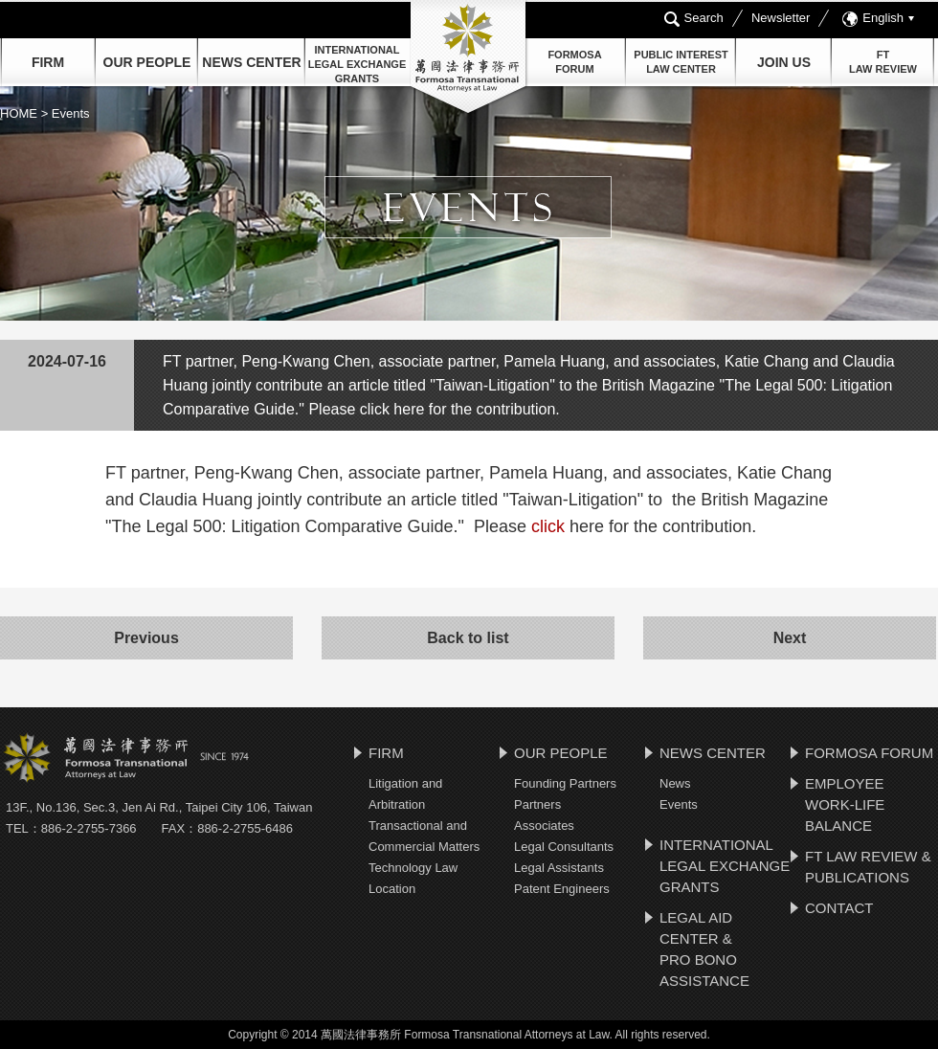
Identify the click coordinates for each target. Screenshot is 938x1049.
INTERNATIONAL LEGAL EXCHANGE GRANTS (357, 64)
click (548, 526)
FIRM (48, 62)
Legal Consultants (564, 846)
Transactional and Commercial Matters (424, 836)
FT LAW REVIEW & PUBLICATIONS (868, 866)
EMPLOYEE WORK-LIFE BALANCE (844, 804)
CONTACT (839, 908)
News (675, 783)
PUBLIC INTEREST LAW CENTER (680, 62)
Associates (544, 825)
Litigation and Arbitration (405, 794)
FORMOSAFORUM (574, 62)
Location (391, 889)
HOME (20, 113)
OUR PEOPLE (147, 62)
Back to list (467, 638)
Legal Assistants (559, 867)
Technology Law (413, 867)
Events (678, 804)
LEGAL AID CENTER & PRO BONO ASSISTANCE (704, 949)
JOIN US (784, 62)
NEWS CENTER (712, 753)
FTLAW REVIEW (883, 62)
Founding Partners (565, 783)
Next (790, 638)
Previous (146, 638)
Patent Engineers (562, 889)
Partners (537, 804)
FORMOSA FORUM (869, 753)
